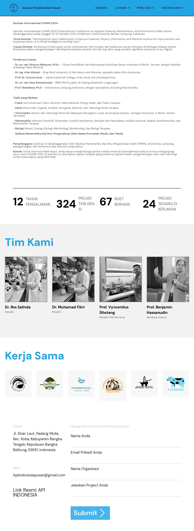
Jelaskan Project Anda (89, 485)
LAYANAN (121, 8)
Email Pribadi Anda (86, 452)
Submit (90, 512)
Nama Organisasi (85, 468)
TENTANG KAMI (170, 8)
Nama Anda (80, 436)
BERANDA (101, 8)
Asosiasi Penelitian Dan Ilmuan (41, 8)
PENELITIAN (144, 8)
